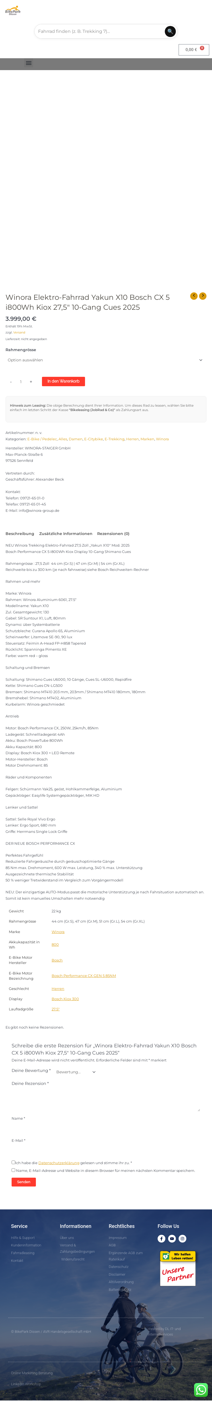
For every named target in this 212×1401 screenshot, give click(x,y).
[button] (28, 63)
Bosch (57, 960)
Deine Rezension (30, 1083)
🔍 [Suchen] (170, 31)
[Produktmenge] (21, 382)
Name (18, 1119)
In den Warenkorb (63, 381)
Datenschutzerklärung (59, 1163)
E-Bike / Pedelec (42, 439)
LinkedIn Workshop (26, 1384)
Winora (162, 439)
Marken (147, 439)
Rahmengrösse (21, 350)
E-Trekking (114, 439)
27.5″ (56, 1010)
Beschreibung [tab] (20, 534)
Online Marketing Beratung (31, 1373)
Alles (63, 439)
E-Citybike (93, 439)
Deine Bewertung (31, 1070)
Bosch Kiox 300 (65, 999)
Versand (19, 333)
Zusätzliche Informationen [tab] (65, 534)
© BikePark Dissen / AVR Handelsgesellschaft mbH (51, 1332)
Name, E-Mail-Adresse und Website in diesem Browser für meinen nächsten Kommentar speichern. (105, 1171)
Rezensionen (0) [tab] (113, 534)
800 (55, 945)
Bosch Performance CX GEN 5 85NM (84, 976)
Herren (132, 439)
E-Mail (18, 1141)
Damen (76, 439)
